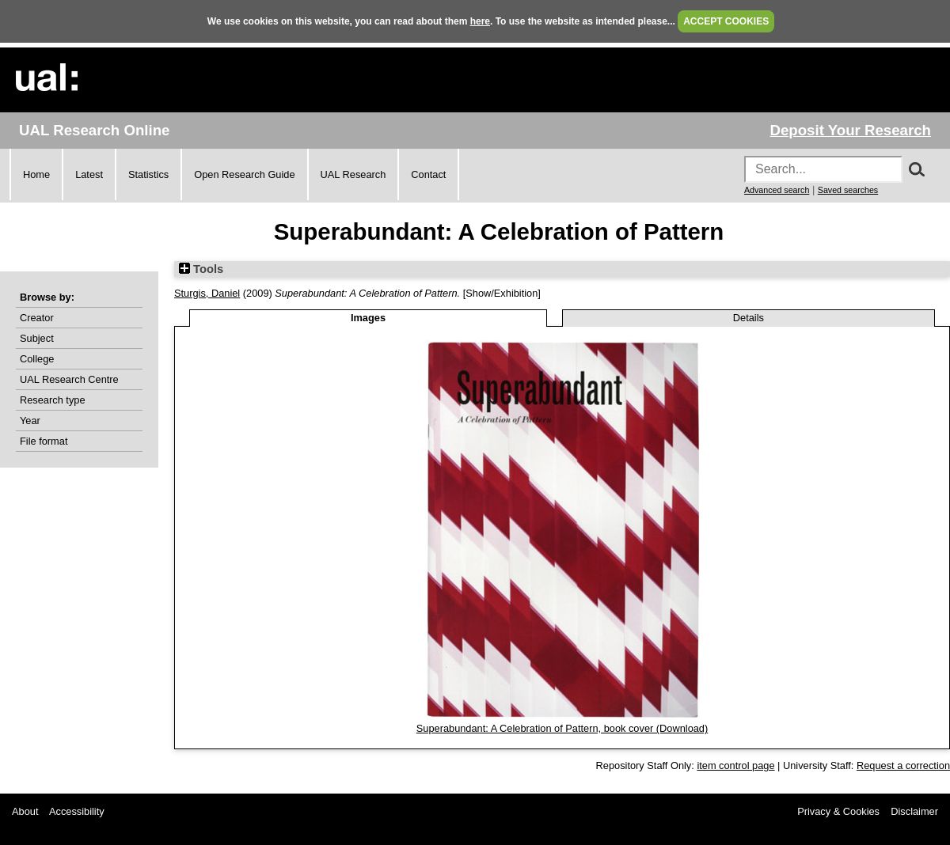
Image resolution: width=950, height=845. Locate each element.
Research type (53, 400)
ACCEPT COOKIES (726, 21)
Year (30, 420)
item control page (735, 765)
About (25, 811)
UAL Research (353, 174)
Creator (37, 318)
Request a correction (903, 765)
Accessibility (76, 811)
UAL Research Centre (69, 379)
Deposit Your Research (850, 130)
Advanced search (776, 190)
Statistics (148, 174)
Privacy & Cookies (838, 811)
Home (36, 174)
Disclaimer (914, 811)
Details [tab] (748, 318)
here (480, 21)
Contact (428, 174)
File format (43, 441)
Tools (201, 269)
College (37, 359)
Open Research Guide (244, 174)
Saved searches (848, 190)
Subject (37, 338)
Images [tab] (368, 318)
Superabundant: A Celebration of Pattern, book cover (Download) (562, 728)
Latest (89, 174)
